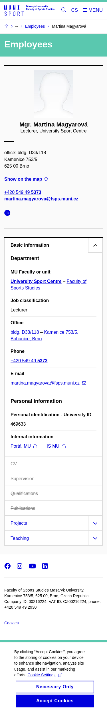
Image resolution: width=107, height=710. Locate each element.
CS (74, 10)
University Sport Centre (36, 281)
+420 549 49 (22, 192)
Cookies (11, 623)
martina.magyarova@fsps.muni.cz (41, 199)
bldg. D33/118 (25, 332)
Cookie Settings (44, 680)
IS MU (56, 446)
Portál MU (24, 446)
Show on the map (26, 179)
